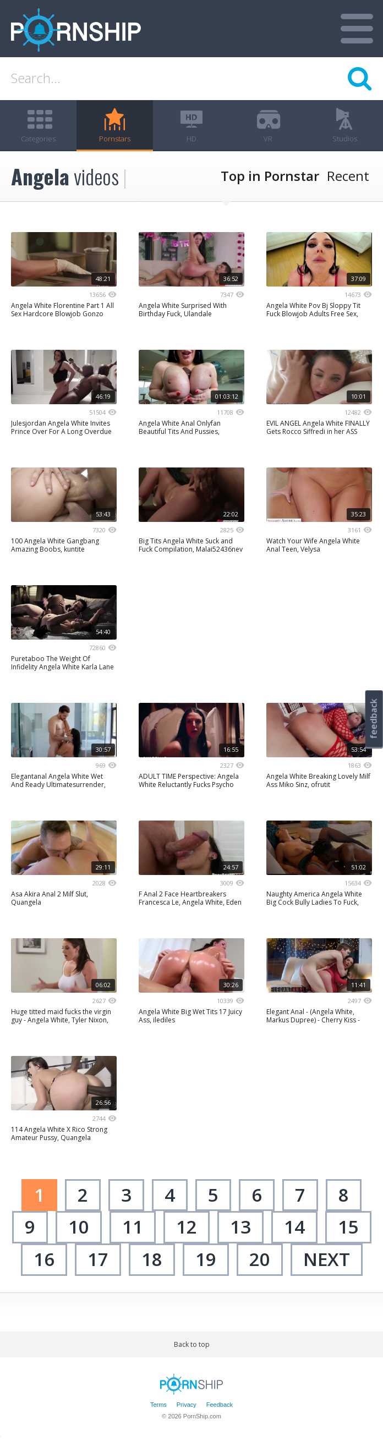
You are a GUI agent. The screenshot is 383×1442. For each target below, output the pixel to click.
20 (259, 1259)
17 (97, 1259)
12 (186, 1226)
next (326, 1259)
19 (205, 1259)
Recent (348, 176)
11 (132, 1226)
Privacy (186, 1404)
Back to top (192, 1344)
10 (78, 1226)
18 (151, 1259)
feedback (374, 718)
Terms (158, 1404)
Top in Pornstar (270, 176)
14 (294, 1226)
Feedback (219, 1404)
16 (44, 1259)
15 (348, 1226)
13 (240, 1226)
